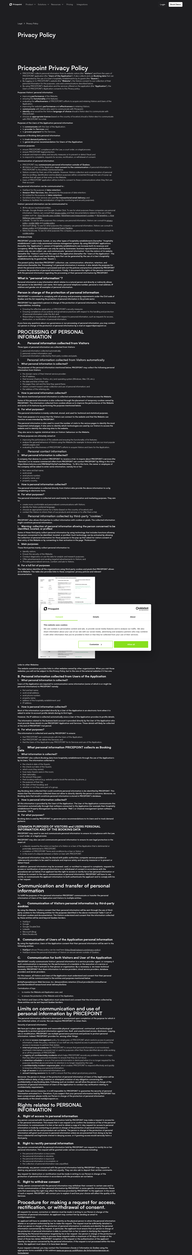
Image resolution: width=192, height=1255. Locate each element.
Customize (96, 644)
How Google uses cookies (49, 215)
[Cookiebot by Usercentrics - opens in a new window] (137, 609)
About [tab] (132, 617)
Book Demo (175, 4)
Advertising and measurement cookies (77, 215)
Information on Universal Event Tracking (55, 228)
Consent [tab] (59, 617)
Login (162, 4)
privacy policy (60, 213)
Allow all (131, 644)
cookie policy (49, 223)
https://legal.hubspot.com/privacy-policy (82, 950)
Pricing (69, 4)
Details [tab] (96, 617)
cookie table (34, 223)
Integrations (82, 4)
